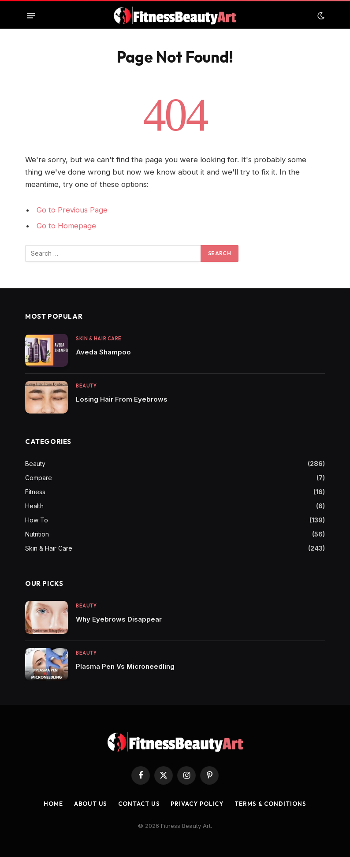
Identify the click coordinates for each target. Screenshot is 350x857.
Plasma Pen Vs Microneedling (125, 666)
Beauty (86, 386)
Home (53, 803)
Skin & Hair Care (99, 338)
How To (36, 520)
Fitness (35, 492)
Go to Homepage (66, 225)
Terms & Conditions (270, 803)
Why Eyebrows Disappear (119, 619)
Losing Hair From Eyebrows (122, 399)
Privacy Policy (197, 803)
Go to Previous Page (72, 209)
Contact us (139, 803)
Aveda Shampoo (103, 352)
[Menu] (31, 16)
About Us (90, 803)
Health (34, 506)
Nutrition (37, 534)
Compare (38, 477)
